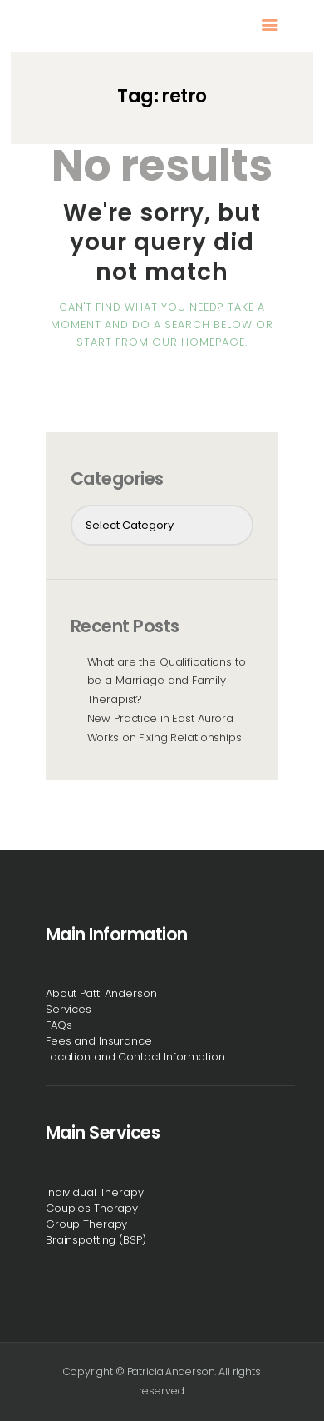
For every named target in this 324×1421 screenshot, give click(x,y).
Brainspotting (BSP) (96, 1240)
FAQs (58, 1025)
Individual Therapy (95, 1192)
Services (68, 1009)
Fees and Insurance (99, 1041)
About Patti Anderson (101, 993)
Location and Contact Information (135, 1057)
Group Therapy (86, 1224)
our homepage (198, 342)
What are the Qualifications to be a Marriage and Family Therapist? (166, 681)
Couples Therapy (92, 1208)
